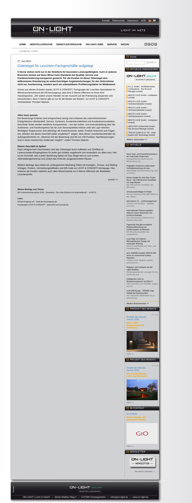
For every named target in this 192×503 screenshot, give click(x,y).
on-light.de (25, 51)
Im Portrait (132, 414)
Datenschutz (118, 20)
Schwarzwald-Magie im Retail (139, 192)
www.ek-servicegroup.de (46, 202)
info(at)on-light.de (119, 497)
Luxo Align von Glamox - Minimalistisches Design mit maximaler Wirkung (138, 241)
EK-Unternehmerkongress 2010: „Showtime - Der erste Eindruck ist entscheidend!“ (52, 192)
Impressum (132, 20)
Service (112, 44)
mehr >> (130, 354)
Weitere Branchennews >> (138, 303)
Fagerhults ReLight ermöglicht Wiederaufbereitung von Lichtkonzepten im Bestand (139, 227)
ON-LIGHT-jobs (94, 44)
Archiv (125, 44)
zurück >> (113, 179)
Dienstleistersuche (69, 44)
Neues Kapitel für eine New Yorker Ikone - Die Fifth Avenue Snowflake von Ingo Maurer (141, 179)
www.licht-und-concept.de (57, 205)
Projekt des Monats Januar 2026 (136, 368)
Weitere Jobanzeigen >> (137, 139)
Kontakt (106, 20)
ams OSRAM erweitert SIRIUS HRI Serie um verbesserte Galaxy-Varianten (141, 255)
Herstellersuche (41, 44)
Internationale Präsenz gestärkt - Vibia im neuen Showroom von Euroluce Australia (140, 212)
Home (22, 44)
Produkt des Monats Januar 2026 (137, 318)
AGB (143, 20)
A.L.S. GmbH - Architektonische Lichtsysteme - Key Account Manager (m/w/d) (141, 88)
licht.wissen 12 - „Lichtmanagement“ (142, 201)
